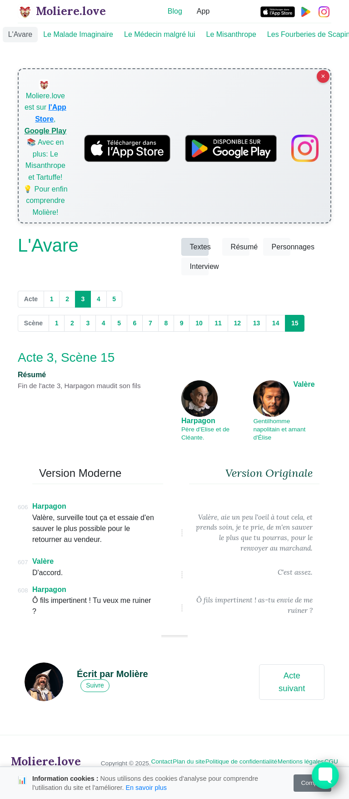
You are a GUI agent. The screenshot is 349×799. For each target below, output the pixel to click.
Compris (312, 782)
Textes (199, 247)
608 (23, 590)
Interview (199, 266)
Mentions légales (301, 761)
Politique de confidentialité (241, 761)
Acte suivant (292, 682)
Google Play (45, 131)
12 (237, 323)
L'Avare (20, 34)
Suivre (95, 685)
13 (256, 323)
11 (218, 323)
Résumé (240, 247)
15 (297, 323)
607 (23, 562)
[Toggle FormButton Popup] (325, 775)
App (203, 11)
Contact (161, 761)
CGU (331, 761)
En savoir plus (145, 787)
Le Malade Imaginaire (78, 34)
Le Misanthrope (231, 34)
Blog (175, 11)
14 (275, 323)
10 (199, 323)
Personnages (281, 247)
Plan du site (189, 761)
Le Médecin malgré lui (159, 34)
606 (23, 507)
